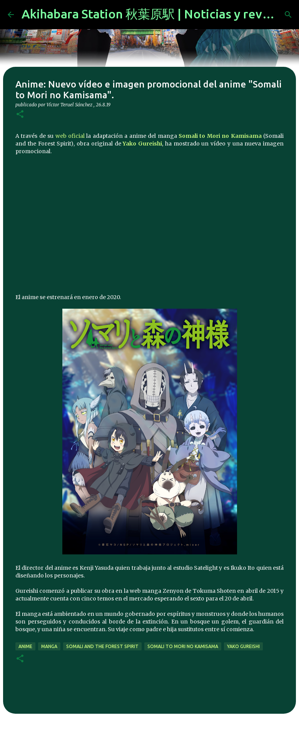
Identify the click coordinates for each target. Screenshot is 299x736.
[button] (20, 114)
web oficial (70, 135)
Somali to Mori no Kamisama (220, 135)
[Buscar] (288, 14)
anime (25, 646)
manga (49, 646)
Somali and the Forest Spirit (102, 646)
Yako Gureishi (142, 143)
